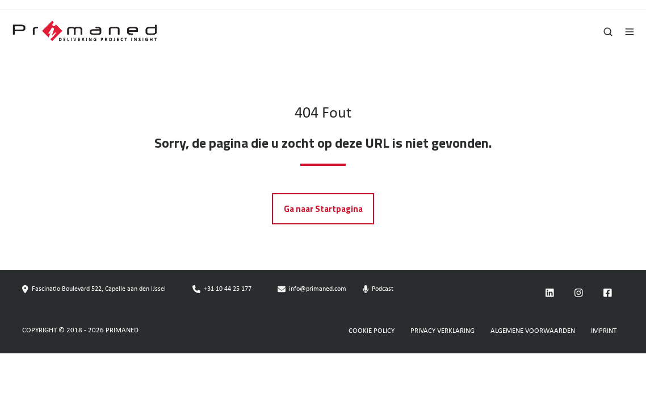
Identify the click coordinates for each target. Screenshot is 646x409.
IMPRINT (603, 331)
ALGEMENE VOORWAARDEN (532, 331)
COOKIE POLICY (372, 331)
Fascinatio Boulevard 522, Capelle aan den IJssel (99, 289)
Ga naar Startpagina (323, 208)
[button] (608, 31)
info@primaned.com (317, 289)
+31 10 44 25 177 (227, 289)
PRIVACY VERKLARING (442, 331)
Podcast (382, 289)
